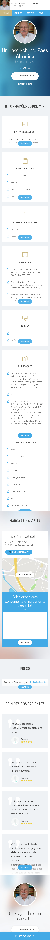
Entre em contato (25, 84)
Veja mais (25, 435)
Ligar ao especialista (19, 552)
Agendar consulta (25, 936)
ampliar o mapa (25, 575)
